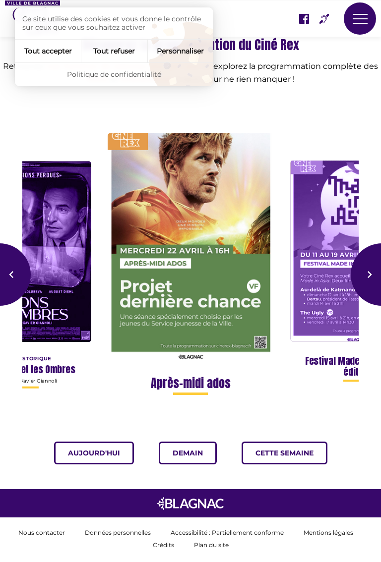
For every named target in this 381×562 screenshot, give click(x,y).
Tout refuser (114, 51)
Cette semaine (291, 453)
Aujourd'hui (101, 453)
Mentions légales (328, 533)
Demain (195, 453)
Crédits (163, 545)
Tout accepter (48, 51)
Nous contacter (41, 533)
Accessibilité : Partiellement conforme (227, 533)
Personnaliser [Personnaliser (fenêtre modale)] (180, 51)
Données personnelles (118, 533)
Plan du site (211, 545)
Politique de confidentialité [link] (114, 74)
